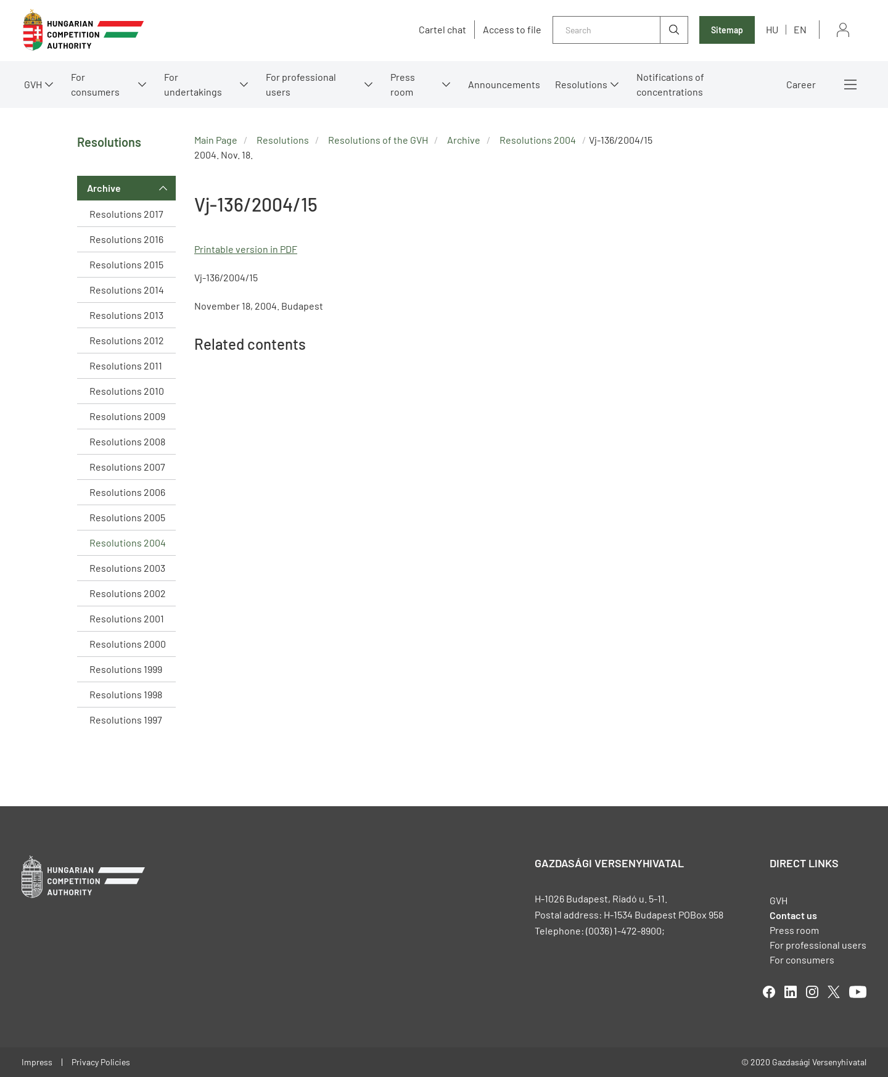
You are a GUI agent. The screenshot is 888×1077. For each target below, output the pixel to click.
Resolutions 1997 (125, 719)
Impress (37, 1062)
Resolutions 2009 (127, 416)
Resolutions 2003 (127, 568)
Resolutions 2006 (127, 492)
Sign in (843, 30)
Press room (402, 84)
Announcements (504, 84)
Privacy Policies (101, 1062)
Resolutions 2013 (126, 315)
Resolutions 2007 (127, 466)
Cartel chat (442, 30)
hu (772, 29)
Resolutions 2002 (127, 593)
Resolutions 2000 (127, 644)
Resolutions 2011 (125, 365)
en (800, 29)
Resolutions (581, 84)
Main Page (215, 140)
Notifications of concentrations (670, 84)
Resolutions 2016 (126, 239)
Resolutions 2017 (126, 214)
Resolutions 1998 (125, 694)
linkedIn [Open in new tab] (790, 992)
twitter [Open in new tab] (834, 992)
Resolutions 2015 (126, 264)
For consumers (95, 84)
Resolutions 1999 (125, 669)
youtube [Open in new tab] (857, 992)
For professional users (301, 84)
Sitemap (727, 30)
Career (801, 84)
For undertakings (193, 84)
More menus (850, 84)
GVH (33, 84)
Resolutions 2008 (127, 441)
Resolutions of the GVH (378, 140)
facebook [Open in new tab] (769, 992)
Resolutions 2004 (127, 542)
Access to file (512, 30)
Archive (104, 188)
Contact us (793, 915)
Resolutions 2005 (127, 517)
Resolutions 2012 (126, 340)
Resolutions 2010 (126, 391)
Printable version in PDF (245, 249)
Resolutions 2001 (126, 618)
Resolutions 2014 (126, 289)
